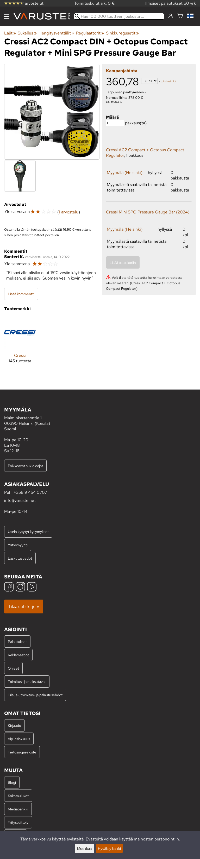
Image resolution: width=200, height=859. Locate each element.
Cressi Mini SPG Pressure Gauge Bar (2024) (147, 212)
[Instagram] (20, 587)
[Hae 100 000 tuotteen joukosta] (119, 16)
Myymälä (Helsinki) (124, 172)
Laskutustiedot (20, 558)
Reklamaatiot (18, 654)
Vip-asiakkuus (19, 738)
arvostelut (23, 3)
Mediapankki (18, 808)
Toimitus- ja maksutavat (27, 681)
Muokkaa (84, 848)
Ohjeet (13, 668)
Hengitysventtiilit (56, 33)
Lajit (10, 33)
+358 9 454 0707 (30, 492)
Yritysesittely (18, 822)
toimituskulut (168, 81)
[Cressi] (20, 344)
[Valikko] (6, 16)
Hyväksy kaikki (109, 848)
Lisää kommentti (21, 293)
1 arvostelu (68, 212)
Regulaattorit (90, 33)
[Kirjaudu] (170, 16)
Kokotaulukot (18, 795)
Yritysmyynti (18, 544)
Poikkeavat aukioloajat (25, 465)
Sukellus (27, 33)
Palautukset (17, 641)
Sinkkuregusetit (122, 33)
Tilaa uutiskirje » (23, 606)
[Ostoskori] (180, 16)
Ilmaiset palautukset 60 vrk (170, 3)
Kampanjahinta (121, 70)
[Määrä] (115, 123)
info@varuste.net (20, 500)
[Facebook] (9, 587)
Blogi (12, 782)
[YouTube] (31, 587)
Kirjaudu (14, 725)
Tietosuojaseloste (22, 752)
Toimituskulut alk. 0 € (94, 3)
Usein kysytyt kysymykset (28, 531)
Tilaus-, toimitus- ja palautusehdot (35, 694)
